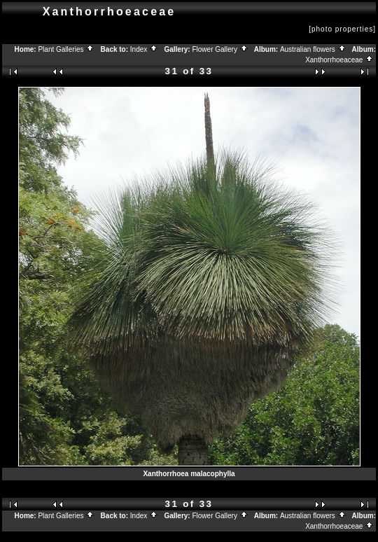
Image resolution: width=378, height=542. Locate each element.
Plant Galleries (66, 49)
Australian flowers (313, 49)
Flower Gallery (220, 49)
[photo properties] (342, 29)
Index (144, 49)
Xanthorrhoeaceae (339, 60)
